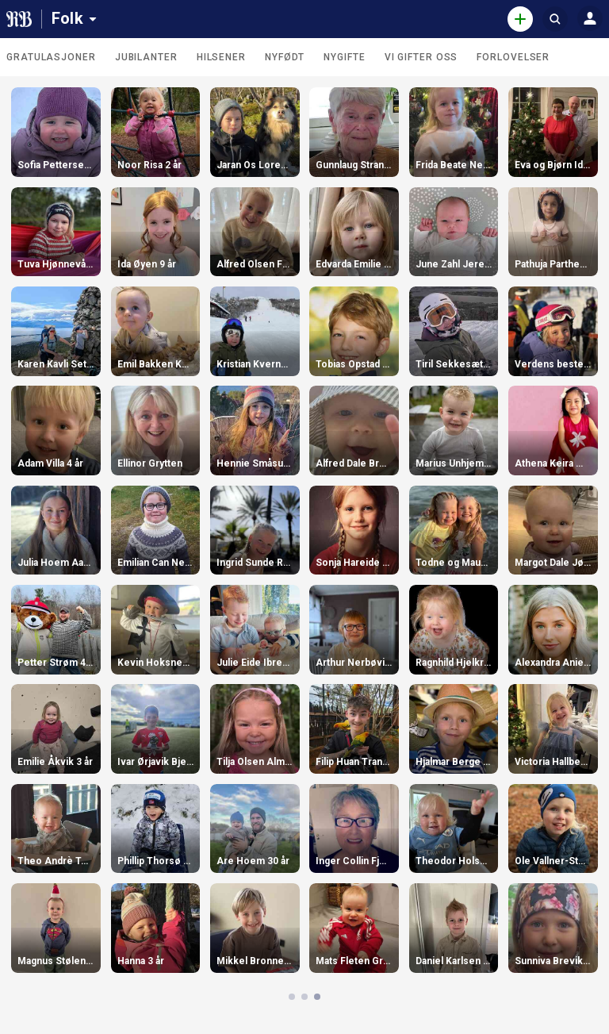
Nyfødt (284, 57)
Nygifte (344, 57)
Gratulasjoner (51, 57)
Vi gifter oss (421, 57)
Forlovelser (513, 57)
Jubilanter (146, 57)
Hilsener (221, 57)
